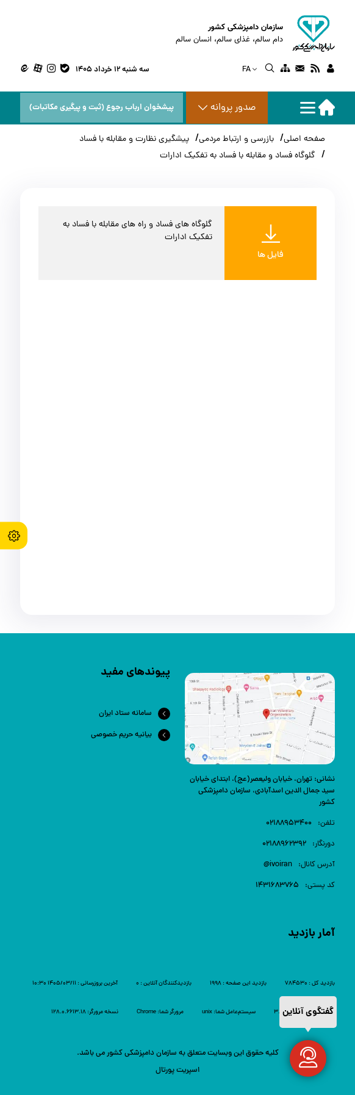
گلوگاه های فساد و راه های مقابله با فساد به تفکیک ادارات (137, 231)
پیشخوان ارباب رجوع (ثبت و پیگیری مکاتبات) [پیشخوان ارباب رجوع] (101, 107)
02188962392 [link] (284, 844)
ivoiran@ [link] (278, 865)
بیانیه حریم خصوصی (121, 735)
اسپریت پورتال (177, 1070)
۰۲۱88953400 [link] (289, 823)
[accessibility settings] (13, 535)
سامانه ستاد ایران (125, 713)
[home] (255, 33)
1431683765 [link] (277, 885)
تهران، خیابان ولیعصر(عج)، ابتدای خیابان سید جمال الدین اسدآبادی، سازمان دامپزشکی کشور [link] (262, 791)
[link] (330, 70)
